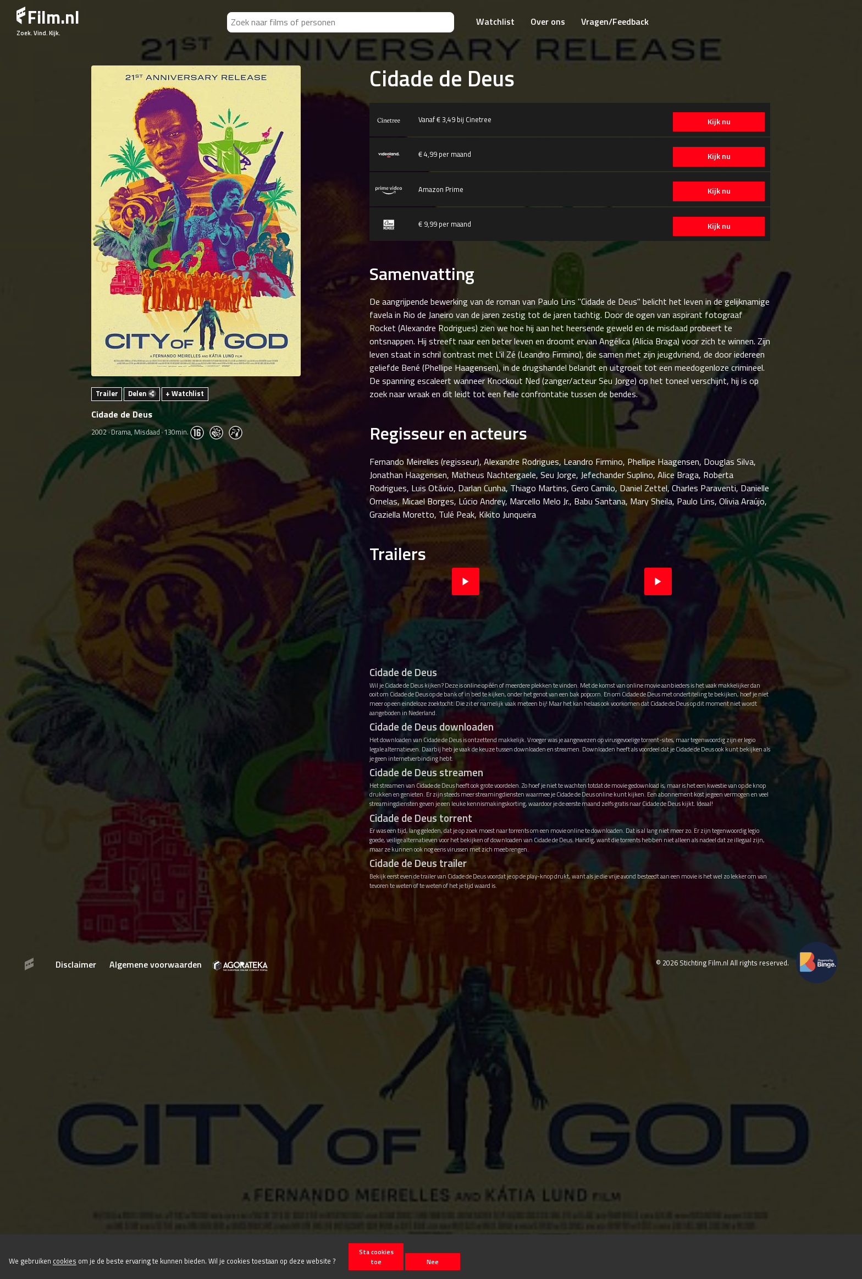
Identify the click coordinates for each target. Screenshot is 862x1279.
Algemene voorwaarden (155, 964)
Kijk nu (718, 122)
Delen (142, 393)
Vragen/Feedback (615, 21)
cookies (64, 1261)
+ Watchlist (184, 393)
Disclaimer (76, 964)
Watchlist (495, 21)
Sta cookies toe (376, 1256)
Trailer (107, 393)
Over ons (548, 21)
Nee (433, 1261)
